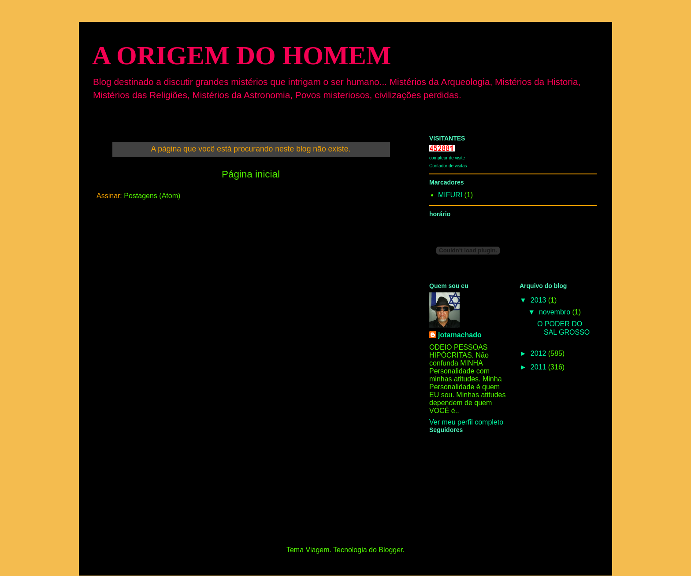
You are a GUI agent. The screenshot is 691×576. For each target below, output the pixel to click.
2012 (539, 353)
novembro (555, 312)
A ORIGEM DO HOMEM (241, 55)
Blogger (390, 550)
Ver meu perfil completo (466, 422)
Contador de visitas (448, 165)
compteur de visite (447, 157)
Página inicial (251, 174)
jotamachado (460, 335)
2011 (539, 367)
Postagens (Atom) (152, 195)
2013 (539, 300)
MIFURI (450, 195)
